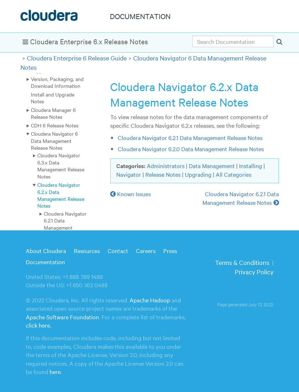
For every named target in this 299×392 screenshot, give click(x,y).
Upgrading (198, 174)
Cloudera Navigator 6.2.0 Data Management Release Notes (191, 149)
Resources (87, 250)
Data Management (212, 166)
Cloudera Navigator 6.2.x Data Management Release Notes (60, 195)
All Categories (233, 174)
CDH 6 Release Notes (55, 125)
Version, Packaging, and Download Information (57, 82)
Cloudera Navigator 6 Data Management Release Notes (54, 140)
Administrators (165, 166)
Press (170, 250)
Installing (250, 166)
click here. (38, 325)
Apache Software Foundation (62, 317)
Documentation (45, 262)
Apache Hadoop (150, 300)
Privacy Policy (254, 271)
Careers (145, 250)
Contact (118, 250)
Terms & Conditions (242, 262)
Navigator (128, 174)
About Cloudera (46, 250)
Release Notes (163, 174)
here (55, 371)
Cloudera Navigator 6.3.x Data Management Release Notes (60, 166)
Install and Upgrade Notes (52, 98)
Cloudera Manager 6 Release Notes (53, 113)
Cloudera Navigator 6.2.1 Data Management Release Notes (65, 224)
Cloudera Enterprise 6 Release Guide (77, 58)
